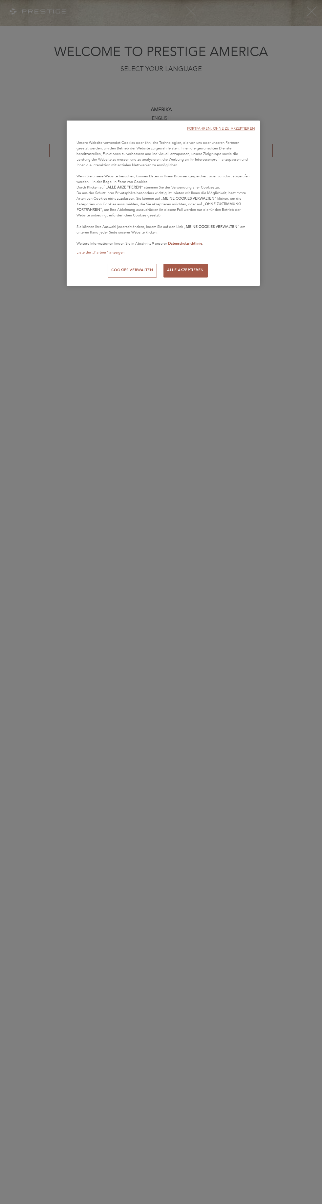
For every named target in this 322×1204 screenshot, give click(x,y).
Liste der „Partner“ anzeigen (100, 252)
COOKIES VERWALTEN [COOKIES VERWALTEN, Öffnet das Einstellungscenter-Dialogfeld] (132, 270)
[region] (163, 203)
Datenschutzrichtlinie (185, 243)
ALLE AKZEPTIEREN (185, 270)
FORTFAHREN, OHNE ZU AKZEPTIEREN (221, 128)
